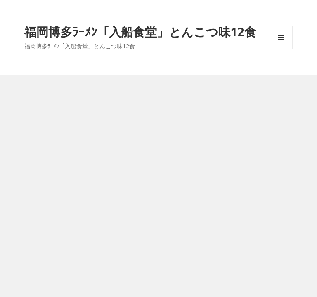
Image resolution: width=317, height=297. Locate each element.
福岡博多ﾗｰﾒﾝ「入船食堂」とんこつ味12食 (140, 32)
